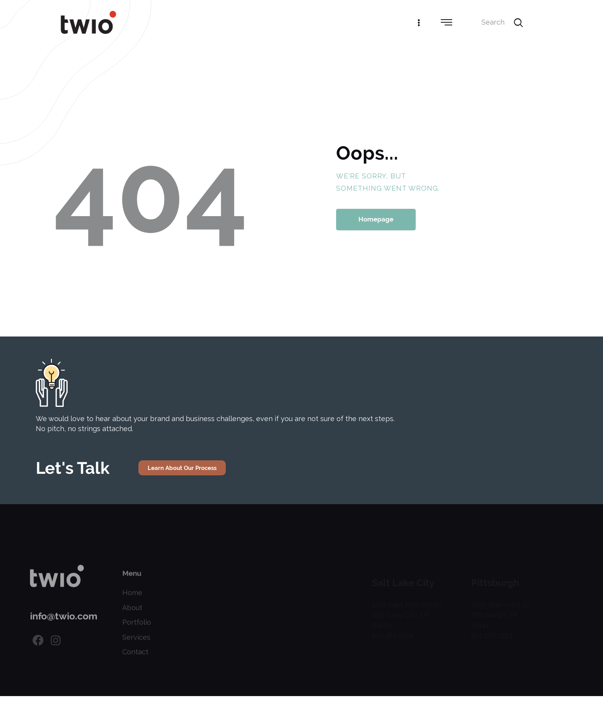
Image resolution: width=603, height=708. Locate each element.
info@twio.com (63, 625)
